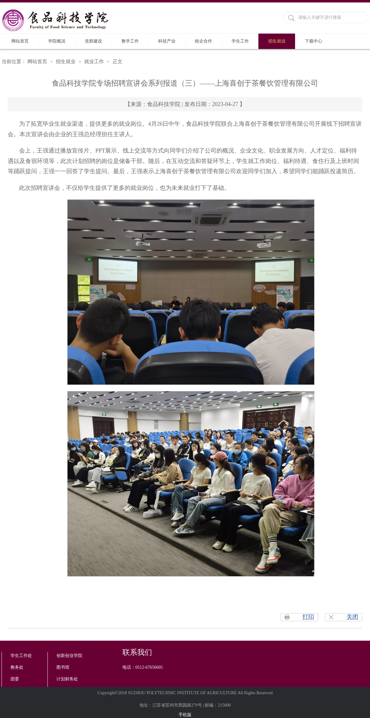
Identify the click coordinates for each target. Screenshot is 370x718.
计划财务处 (67, 679)
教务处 (16, 667)
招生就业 (277, 41)
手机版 (185, 714)
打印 (308, 617)
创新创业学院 (69, 655)
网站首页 (20, 41)
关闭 (352, 617)
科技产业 (166, 41)
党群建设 (93, 41)
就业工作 (94, 61)
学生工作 (240, 41)
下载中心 (313, 41)
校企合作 (203, 41)
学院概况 (56, 41)
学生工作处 (21, 655)
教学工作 (130, 41)
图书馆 (62, 667)
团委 (14, 679)
